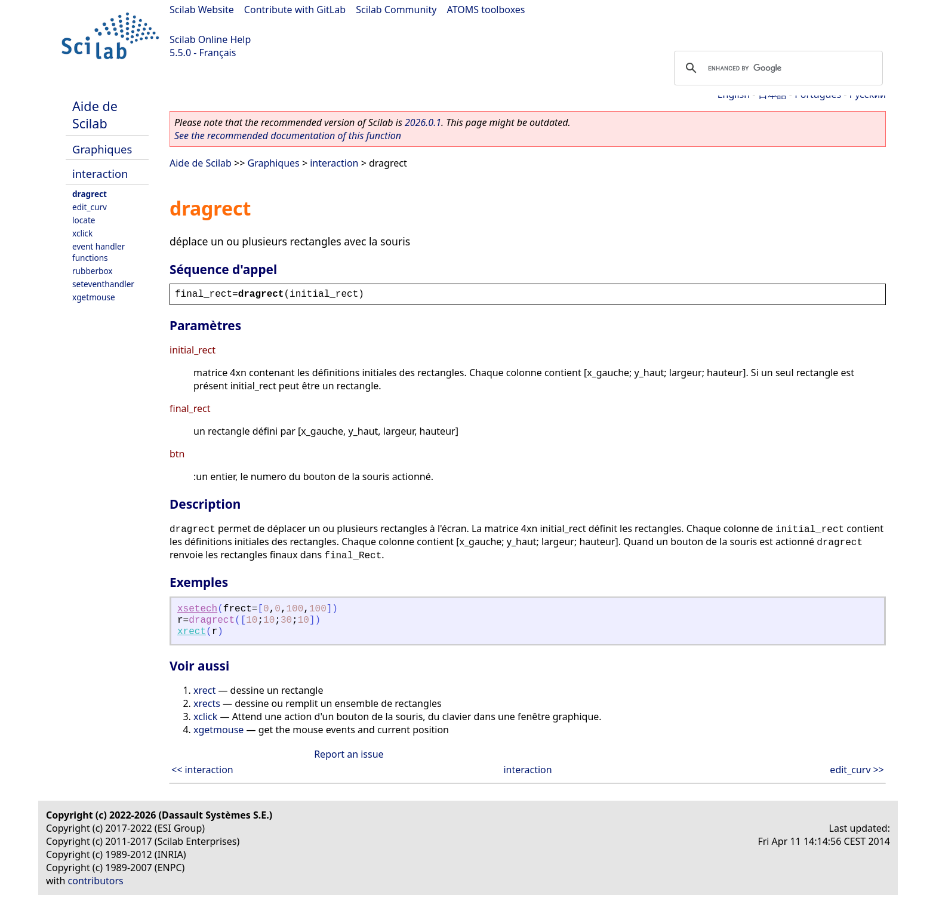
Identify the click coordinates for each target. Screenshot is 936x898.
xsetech (197, 609)
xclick (82, 233)
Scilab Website (202, 9)
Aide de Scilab (95, 114)
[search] (776, 68)
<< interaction (202, 769)
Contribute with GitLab (295, 9)
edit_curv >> (857, 769)
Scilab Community (396, 9)
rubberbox (92, 270)
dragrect (89, 193)
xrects (206, 703)
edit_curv (89, 207)
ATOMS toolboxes (486, 9)
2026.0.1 (423, 122)
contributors (96, 880)
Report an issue (348, 754)
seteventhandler (103, 284)
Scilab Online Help (210, 39)
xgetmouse (93, 297)
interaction (100, 173)
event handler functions (98, 252)
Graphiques (102, 149)
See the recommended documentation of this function (287, 135)
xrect (191, 631)
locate (83, 220)
